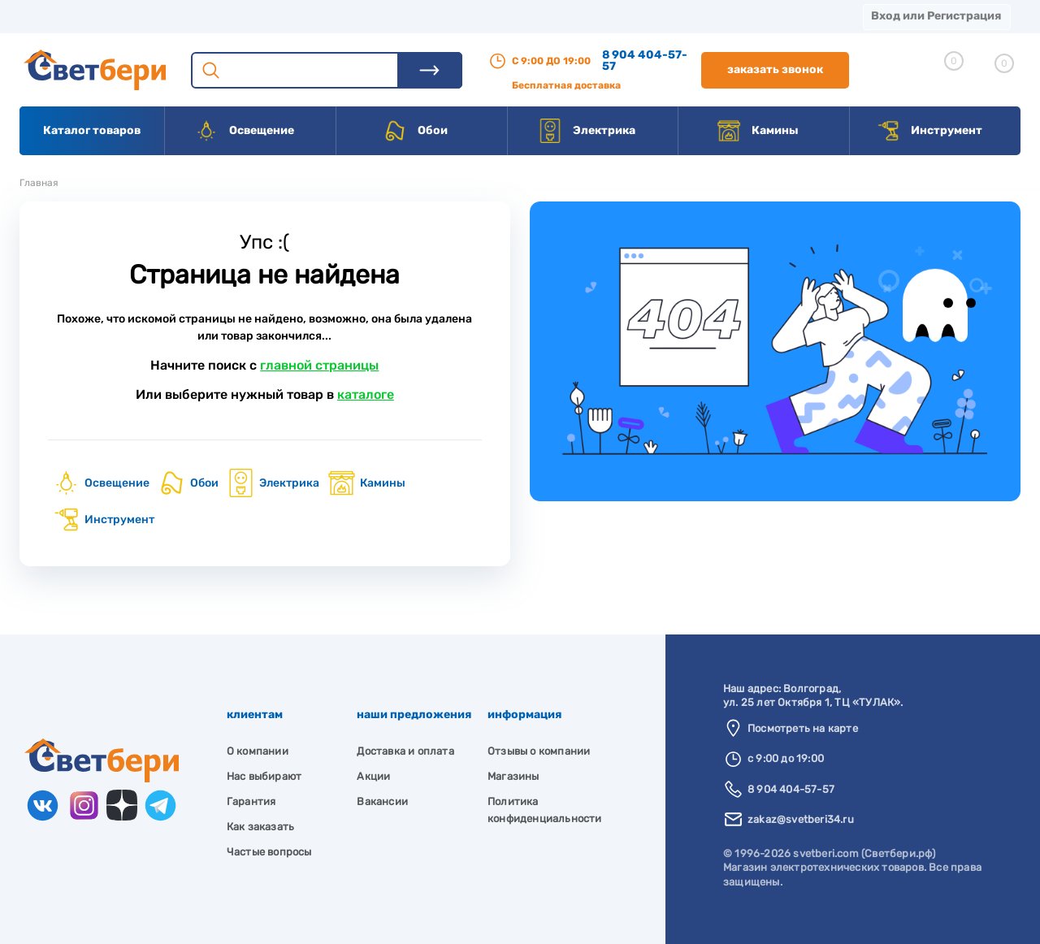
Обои (415, 131)
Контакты (504, 16)
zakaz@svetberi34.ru (801, 819)
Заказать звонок (775, 69)
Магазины (49, 16)
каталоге (365, 394)
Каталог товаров (92, 130)
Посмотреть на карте (803, 728)
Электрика (586, 131)
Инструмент (929, 131)
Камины (758, 131)
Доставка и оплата (405, 751)
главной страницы (319, 365)
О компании (151, 16)
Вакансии (601, 16)
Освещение (244, 131)
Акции (418, 16)
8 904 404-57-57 (644, 60)
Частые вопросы (269, 852)
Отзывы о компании (539, 751)
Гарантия (251, 801)
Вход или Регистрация (936, 16)
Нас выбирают (264, 776)
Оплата (339, 16)
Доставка (252, 16)
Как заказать (260, 827)
